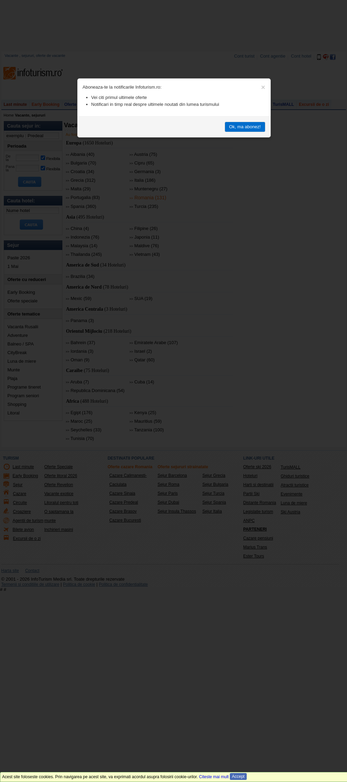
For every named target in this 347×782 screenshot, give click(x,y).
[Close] (263, 87)
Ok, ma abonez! (245, 126)
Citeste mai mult (214, 776)
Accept (238, 776)
